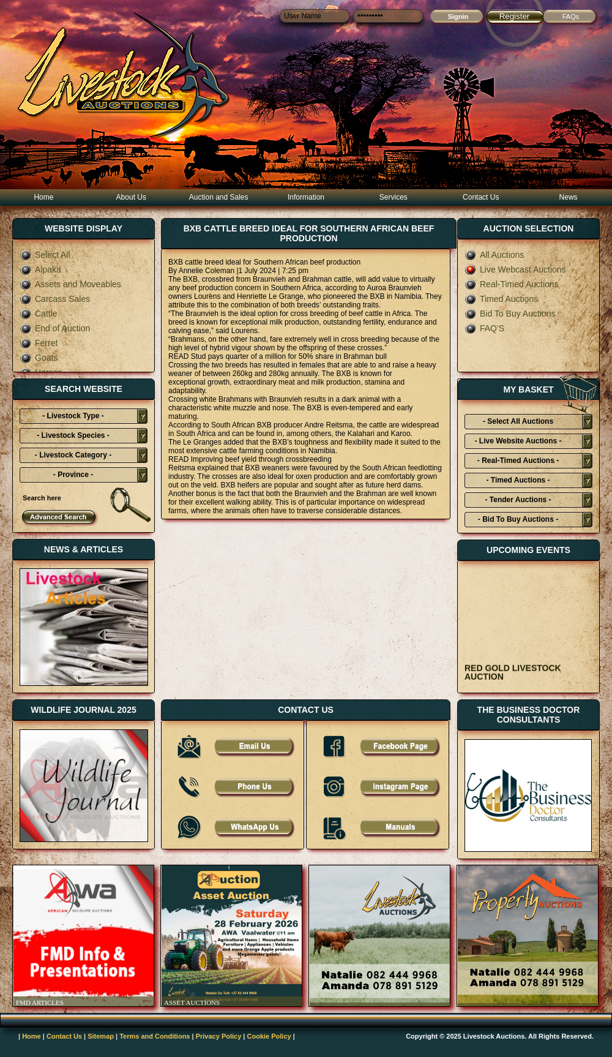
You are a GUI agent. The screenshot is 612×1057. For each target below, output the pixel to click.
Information (306, 197)
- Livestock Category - (73, 455)
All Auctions (494, 254)
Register (514, 16)
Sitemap (101, 1036)
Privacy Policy (219, 1036)
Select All (45, 254)
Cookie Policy (269, 1036)
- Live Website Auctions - (517, 441)
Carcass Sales (55, 298)
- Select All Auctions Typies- (518, 423)
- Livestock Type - (72, 416)
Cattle (39, 313)
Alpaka (40, 269)
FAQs (571, 16)
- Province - (73, 474)
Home (43, 197)
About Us (131, 197)
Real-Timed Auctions (512, 284)
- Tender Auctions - (518, 499)
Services (393, 197)
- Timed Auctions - (518, 480)
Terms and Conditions (154, 1036)
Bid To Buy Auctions (510, 313)
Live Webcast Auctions (515, 269)
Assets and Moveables (70, 284)
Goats (39, 357)
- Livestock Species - (73, 435)
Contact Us (481, 197)
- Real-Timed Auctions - (518, 460)
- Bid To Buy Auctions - (518, 519)
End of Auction (55, 328)
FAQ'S (484, 328)
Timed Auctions (501, 298)
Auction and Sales (218, 197)
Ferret (39, 342)
